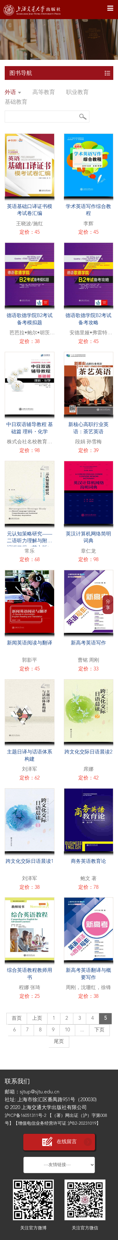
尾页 (59, 1041)
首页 (17, 1018)
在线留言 (59, 1142)
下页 (99, 1030)
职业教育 (77, 92)
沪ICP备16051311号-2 (25, 1115)
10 (67, 1030)
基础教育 (16, 102)
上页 (37, 1018)
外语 (13, 92)
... (82, 1030)
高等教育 (43, 92)
